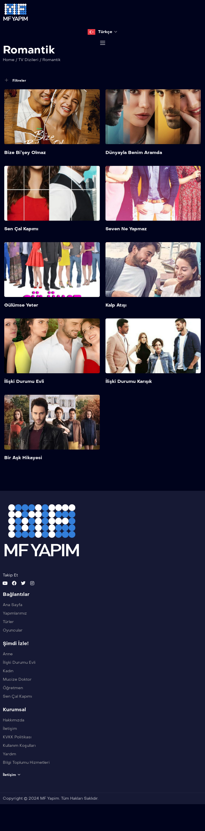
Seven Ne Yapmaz (126, 243)
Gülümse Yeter (21, 319)
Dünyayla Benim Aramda (133, 166)
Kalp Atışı (115, 319)
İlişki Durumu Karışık (128, 395)
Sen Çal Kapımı (21, 243)
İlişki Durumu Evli (24, 395)
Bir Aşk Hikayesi (23, 472)
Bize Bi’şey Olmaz (25, 166)
